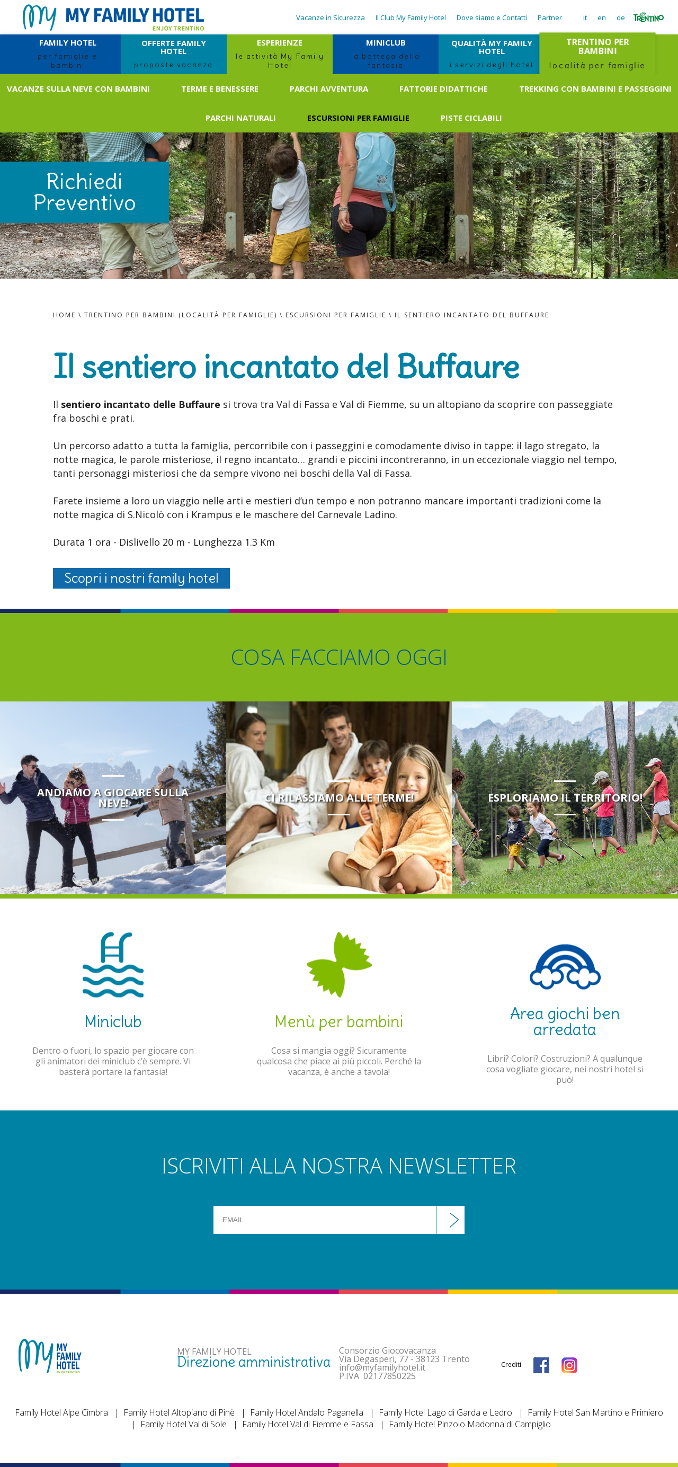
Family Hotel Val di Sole (183, 1424)
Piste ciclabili (471, 117)
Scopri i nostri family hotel (141, 578)
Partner (550, 17)
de (621, 17)
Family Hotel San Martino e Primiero (595, 1412)
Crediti (511, 1364)
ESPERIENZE (280, 53)
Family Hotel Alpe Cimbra (61, 1412)
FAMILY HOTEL (68, 53)
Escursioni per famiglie (358, 117)
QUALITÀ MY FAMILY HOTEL (492, 53)
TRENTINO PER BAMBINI (597, 53)
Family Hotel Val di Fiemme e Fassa (307, 1424)
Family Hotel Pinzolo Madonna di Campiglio (470, 1424)
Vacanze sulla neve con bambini (78, 88)
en (601, 17)
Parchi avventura (329, 88)
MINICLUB (386, 53)
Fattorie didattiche (443, 88)
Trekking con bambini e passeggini (595, 88)
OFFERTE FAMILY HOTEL (174, 53)
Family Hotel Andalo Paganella (306, 1412)
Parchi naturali (241, 117)
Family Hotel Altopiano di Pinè (179, 1412)
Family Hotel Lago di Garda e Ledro (445, 1412)
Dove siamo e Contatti (492, 17)
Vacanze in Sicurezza (330, 17)
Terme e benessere (219, 88)
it (585, 17)
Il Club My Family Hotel (411, 17)
